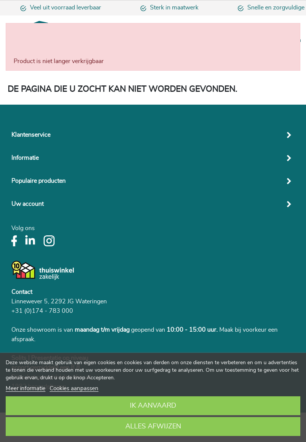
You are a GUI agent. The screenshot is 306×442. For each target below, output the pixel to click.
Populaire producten (38, 181)
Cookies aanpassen (74, 388)
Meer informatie (25, 388)
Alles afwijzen (153, 426)
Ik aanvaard (153, 405)
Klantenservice (30, 135)
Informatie (25, 158)
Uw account (27, 204)
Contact (21, 292)
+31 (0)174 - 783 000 (42, 311)
